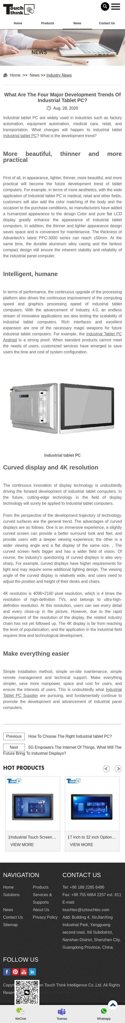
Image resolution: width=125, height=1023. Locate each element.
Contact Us (107, 23)
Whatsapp (104, 1018)
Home (18, 23)
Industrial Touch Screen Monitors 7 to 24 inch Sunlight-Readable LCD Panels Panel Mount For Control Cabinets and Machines (33, 837)
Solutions (11, 895)
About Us (41, 910)
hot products (23, 768)
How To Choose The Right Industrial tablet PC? (70, 736)
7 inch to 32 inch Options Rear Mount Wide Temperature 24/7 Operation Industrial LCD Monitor (93, 837)
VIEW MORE (22, 845)
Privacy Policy (45, 917)
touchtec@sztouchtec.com (86, 910)
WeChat (20, 1018)
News (77, 23)
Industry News (59, 75)
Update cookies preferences (46, 992)
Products (47, 23)
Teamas (62, 1018)
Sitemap (10, 925)
